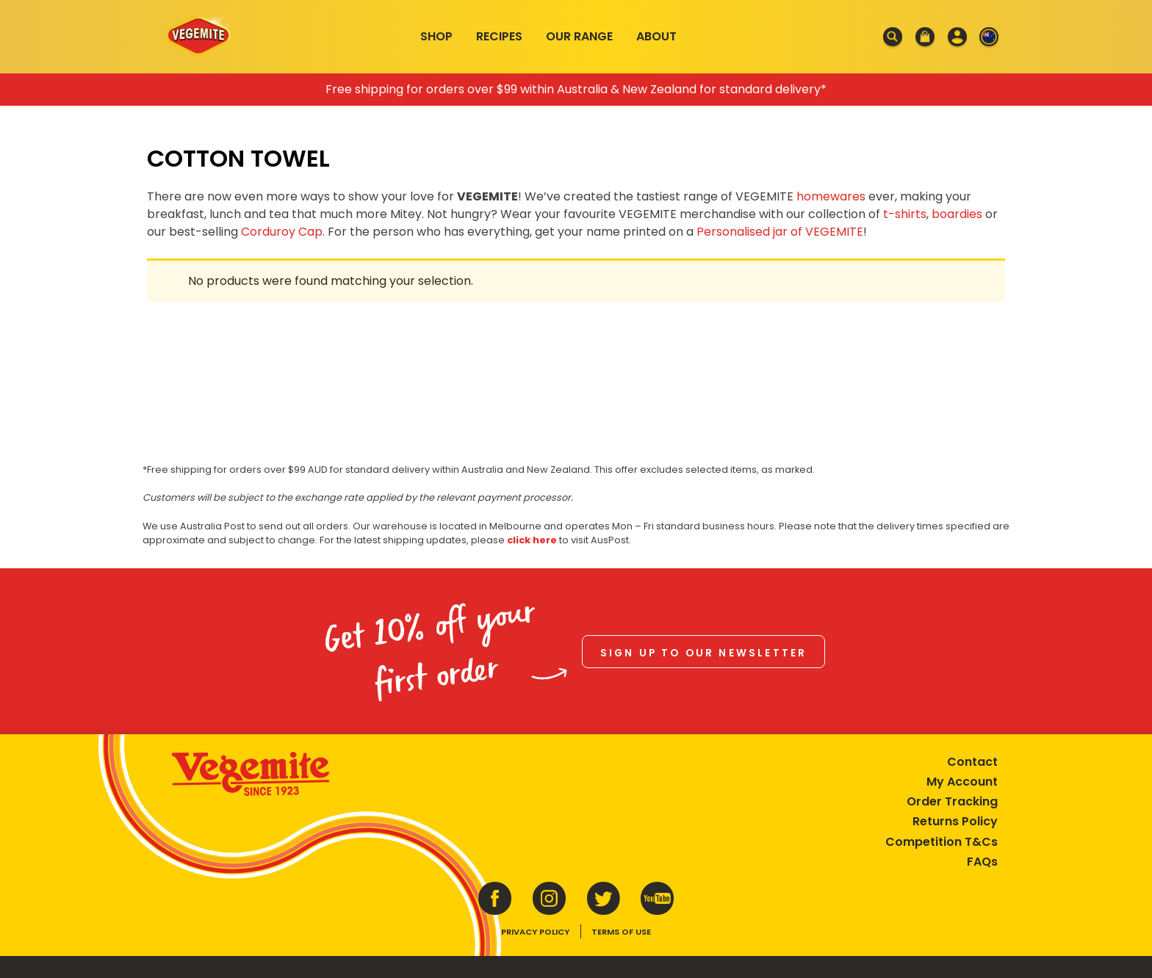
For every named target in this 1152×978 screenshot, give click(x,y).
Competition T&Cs (941, 841)
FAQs (982, 861)
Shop (436, 36)
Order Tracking (952, 801)
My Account (962, 781)
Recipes (499, 36)
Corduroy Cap (282, 231)
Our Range (579, 36)
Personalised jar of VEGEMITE (779, 231)
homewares (830, 196)
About (656, 36)
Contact (972, 761)
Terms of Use (621, 932)
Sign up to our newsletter (703, 653)
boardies (957, 214)
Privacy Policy (535, 932)
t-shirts (904, 214)
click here (532, 540)
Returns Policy (955, 821)
